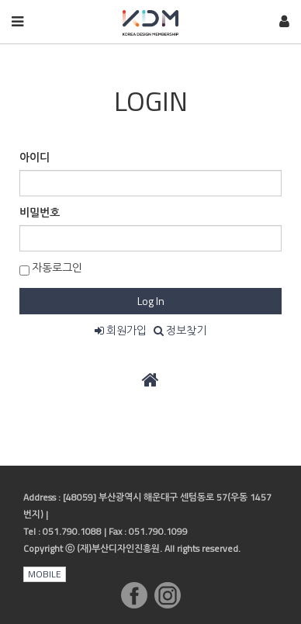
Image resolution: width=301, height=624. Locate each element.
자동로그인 (50, 267)
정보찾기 (180, 330)
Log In (150, 301)
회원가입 (121, 330)
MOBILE (44, 574)
